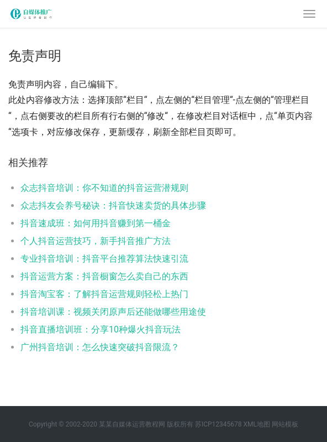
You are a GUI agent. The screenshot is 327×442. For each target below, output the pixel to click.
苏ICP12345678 (218, 424)
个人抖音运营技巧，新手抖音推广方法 (95, 241)
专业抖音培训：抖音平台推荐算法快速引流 (104, 258)
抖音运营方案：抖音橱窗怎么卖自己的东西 (104, 276)
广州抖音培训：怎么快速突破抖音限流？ (100, 347)
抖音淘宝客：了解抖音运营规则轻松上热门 (104, 294)
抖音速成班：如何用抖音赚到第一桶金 (95, 223)
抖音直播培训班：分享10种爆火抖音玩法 (100, 329)
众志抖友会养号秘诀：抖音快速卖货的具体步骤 (113, 205)
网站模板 (285, 424)
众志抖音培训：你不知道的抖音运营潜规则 (104, 188)
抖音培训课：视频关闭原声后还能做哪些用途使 (113, 311)
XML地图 (256, 424)
